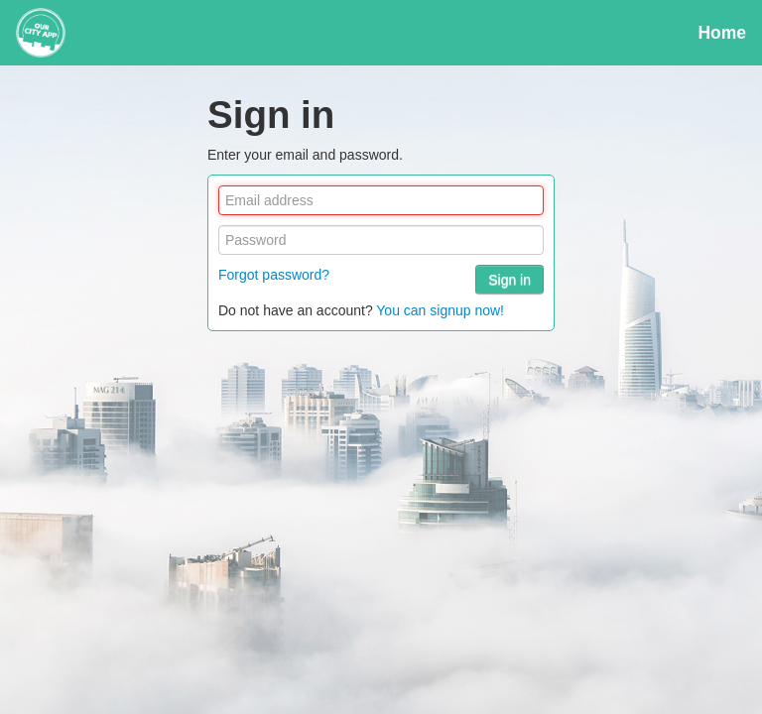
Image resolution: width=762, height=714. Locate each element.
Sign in (509, 280)
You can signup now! (440, 310)
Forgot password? (273, 275)
